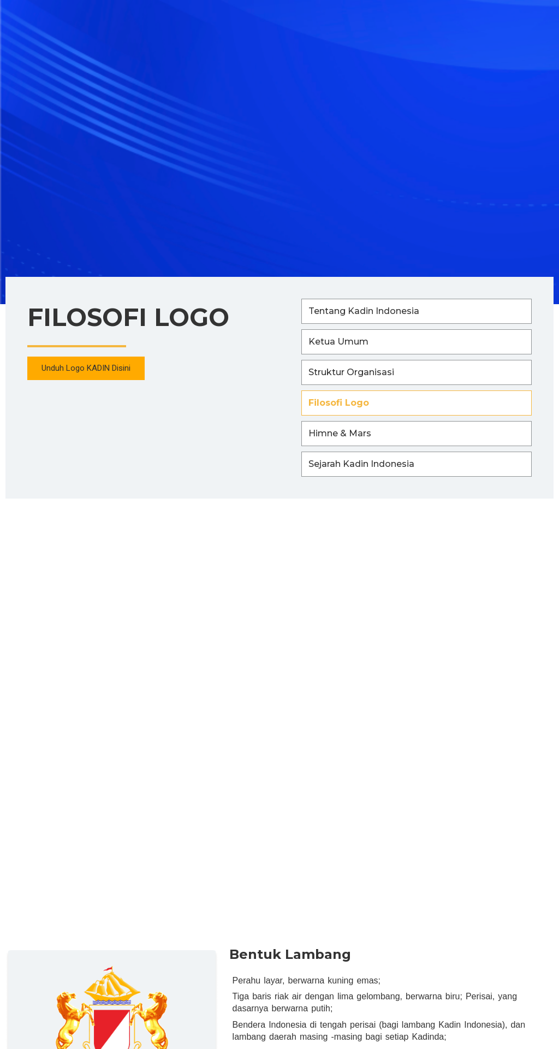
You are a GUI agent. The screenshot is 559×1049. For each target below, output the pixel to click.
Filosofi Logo (338, 403)
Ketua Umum (338, 341)
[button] (86, 369)
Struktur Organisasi (351, 372)
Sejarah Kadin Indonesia (361, 464)
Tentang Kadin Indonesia (363, 311)
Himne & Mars (339, 433)
